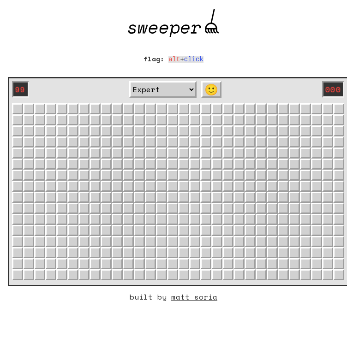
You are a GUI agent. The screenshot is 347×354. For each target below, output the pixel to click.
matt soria (194, 295)
